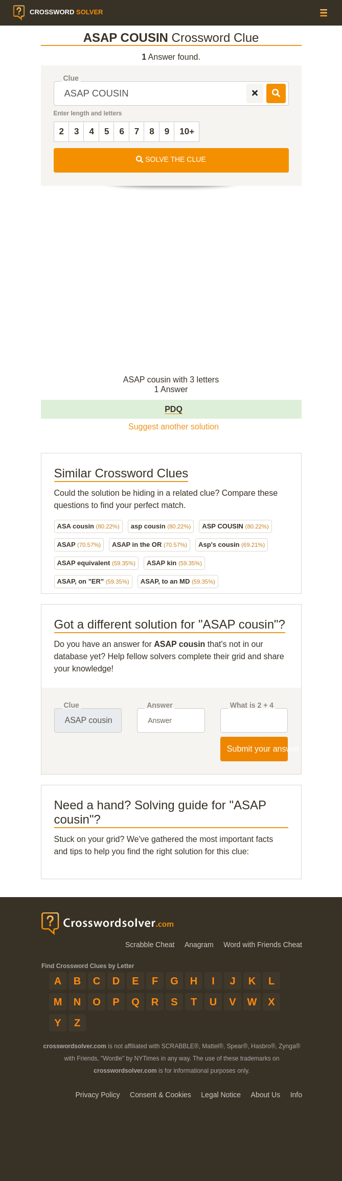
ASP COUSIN (235, 526)
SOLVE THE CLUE (171, 159)
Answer (160, 705)
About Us (266, 1095)
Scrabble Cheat (150, 945)
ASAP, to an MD (178, 581)
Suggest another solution (173, 426)
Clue (71, 78)
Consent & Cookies (160, 1095)
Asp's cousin (231, 544)
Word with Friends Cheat (262, 945)
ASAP (79, 544)
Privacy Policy (97, 1095)
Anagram (199, 945)
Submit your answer (257, 748)
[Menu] (323, 12)
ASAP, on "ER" (93, 581)
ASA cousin (88, 526)
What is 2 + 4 (251, 705)
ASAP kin (174, 563)
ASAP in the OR (149, 544)
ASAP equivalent (96, 563)
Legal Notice (221, 1095)
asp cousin (161, 526)
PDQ (174, 409)
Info (296, 1095)
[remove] (254, 93)
